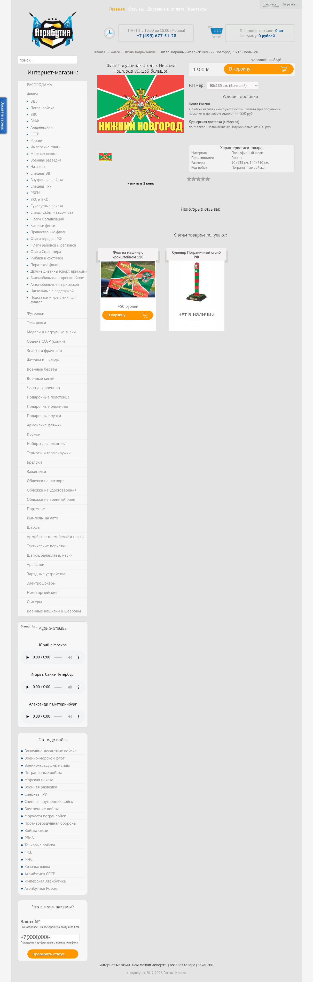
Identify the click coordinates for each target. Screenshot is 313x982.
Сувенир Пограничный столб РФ (196, 254)
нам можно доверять (149, 964)
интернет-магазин (115, 964)
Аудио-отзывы (52, 628)
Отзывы (136, 9)
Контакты (197, 9)
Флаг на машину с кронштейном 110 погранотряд (127, 257)
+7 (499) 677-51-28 (156, 36)
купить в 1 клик (141, 183)
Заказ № (50, 921)
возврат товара (182, 964)
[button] (81, 60)
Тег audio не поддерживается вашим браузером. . (53, 657)
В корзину (116, 315)
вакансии (205, 964)
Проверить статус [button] (49, 954)
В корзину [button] (239, 69)
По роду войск (52, 739)
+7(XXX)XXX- (50, 937)
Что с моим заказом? (53, 906)
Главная (117, 9)
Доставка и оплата (166, 9)
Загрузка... (271, 4)
